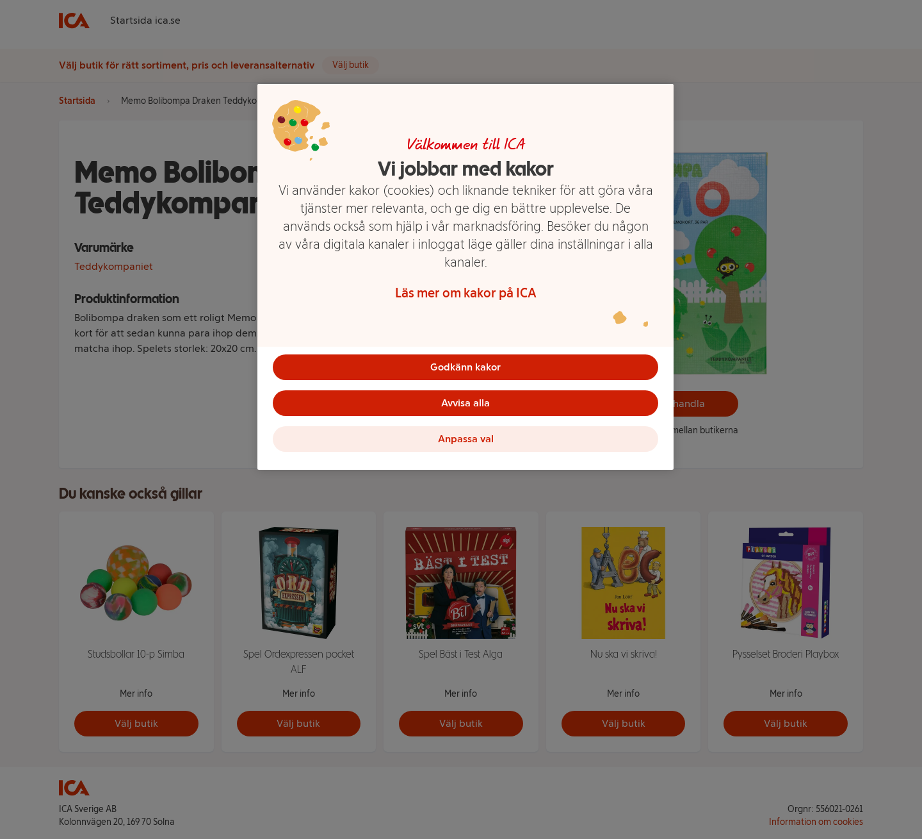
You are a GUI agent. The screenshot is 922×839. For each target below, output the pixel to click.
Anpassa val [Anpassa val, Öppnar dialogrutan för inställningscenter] (466, 439)
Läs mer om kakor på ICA (466, 293)
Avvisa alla (465, 403)
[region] (465, 277)
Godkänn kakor (465, 367)
